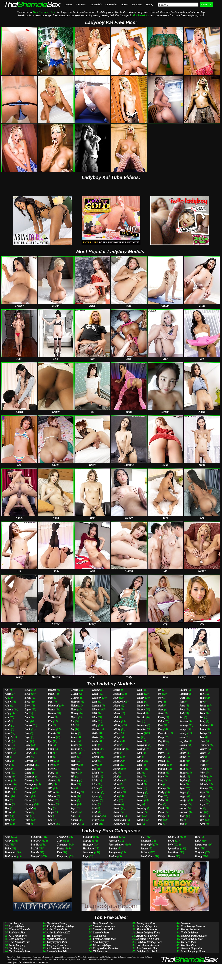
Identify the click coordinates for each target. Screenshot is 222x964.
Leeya (95, 756)
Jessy (74, 772)
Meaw (116, 705)
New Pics (80, 4)
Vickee (203, 748)
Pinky (161, 792)
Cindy (28, 792)
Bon (27, 721)
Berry (28, 705)
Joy (73, 788)
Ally (7, 713)
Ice (72, 721)
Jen (73, 760)
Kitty (94, 725)
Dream (52, 713)
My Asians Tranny (57, 923)
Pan (160, 729)
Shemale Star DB (57, 951)
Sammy (184, 725)
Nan (139, 689)
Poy (160, 823)
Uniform (200, 852)
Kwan (95, 729)
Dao (27, 816)
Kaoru (74, 819)
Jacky (74, 733)
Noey (140, 768)
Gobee (51, 804)
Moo (115, 796)
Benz (27, 701)
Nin (139, 756)
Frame (52, 776)
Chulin (28, 788)
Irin (73, 725)
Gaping (87, 840)
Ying (202, 796)
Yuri (202, 819)
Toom (203, 729)
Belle (27, 693)
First (50, 764)
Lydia (95, 796)
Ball (7, 792)
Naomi (141, 713)
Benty (28, 697)
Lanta (95, 748)
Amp (7, 729)
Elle (50, 721)
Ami (7, 721)
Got (50, 819)
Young (198, 856)
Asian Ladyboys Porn (193, 951)
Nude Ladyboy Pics (192, 938)
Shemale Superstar (191, 948)
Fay (50, 756)
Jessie (74, 768)
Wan (202, 764)
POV (143, 836)
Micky (116, 729)
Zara (202, 823)
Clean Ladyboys (102, 945)
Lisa (94, 784)
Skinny (145, 852)
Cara (27, 756)
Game (51, 780)
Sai (181, 717)
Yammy (204, 788)
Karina (75, 823)
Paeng (161, 717)
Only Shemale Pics (103, 923)
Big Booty (36, 836)
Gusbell (75, 697)
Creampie (62, 836)
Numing (141, 808)
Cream (28, 800)
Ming (116, 752)
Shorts (144, 848)
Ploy (160, 796)
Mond (116, 788)
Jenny (74, 764)
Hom (73, 709)
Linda (95, 772)
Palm (161, 721)
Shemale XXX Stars (147, 938)
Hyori (74, 717)
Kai (73, 816)
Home (68, 4)
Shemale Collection (104, 926)
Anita (8, 741)
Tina (202, 713)
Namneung (119, 819)
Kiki (94, 713)
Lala (94, 745)
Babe (8, 848)
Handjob (88, 844)
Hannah (75, 701)
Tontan (204, 725)
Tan (202, 689)
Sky (182, 748)
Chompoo (30, 784)
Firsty (51, 768)
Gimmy (52, 796)
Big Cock (36, 840)
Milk (116, 733)
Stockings (173, 852)
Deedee (52, 689)
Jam (73, 737)
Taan (182, 816)
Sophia (183, 780)
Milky (116, 737)
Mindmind (119, 748)
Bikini (34, 848)
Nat (139, 721)
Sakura (184, 721)
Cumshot (62, 844)
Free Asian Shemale (147, 945)
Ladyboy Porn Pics (57, 945)
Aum (7, 780)
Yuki (202, 816)
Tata (202, 697)
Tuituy (203, 733)
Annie (8, 752)
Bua (27, 741)
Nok (139, 776)
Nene (140, 741)
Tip (201, 717)
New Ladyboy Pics (146, 926)
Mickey (117, 725)
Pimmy (162, 788)
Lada (95, 741)
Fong (51, 772)
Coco (27, 796)
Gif (50, 784)
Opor (161, 713)
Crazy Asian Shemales (105, 948)
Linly (95, 780)
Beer (7, 819)
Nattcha (141, 729)
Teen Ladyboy (17, 938)
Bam (7, 796)
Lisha (95, 788)
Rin (182, 701)
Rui (182, 713)
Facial (60, 848)
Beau (8, 812)
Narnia (141, 717)
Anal (7, 836)
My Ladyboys (16, 926)
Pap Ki (162, 741)
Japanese (88, 852)
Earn (51, 717)
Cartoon (29, 764)
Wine (202, 780)
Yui (201, 812)
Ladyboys (186, 923)
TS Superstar (100, 951)
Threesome (201, 844)
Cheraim (30, 776)
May (115, 697)
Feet (59, 852)
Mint (116, 764)
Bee (7, 816)
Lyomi (95, 800)
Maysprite (119, 701)
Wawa (203, 768)
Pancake (163, 733)
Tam (182, 823)
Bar (7, 800)
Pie (160, 780)
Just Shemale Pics (146, 948)
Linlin (95, 776)
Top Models (95, 4)
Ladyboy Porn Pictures (194, 935)
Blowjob (35, 856)
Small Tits (173, 836)
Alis (7, 705)
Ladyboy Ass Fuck (146, 951)
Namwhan (119, 823)
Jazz (73, 752)
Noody (140, 792)
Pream (183, 689)
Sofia (182, 764)
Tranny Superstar (191, 929)
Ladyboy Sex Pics (57, 942)
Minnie (117, 760)
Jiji (72, 776)
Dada (28, 812)
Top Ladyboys (17, 948)
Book (27, 729)
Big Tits (35, 844)
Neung (141, 748)
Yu (201, 808)
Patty (161, 752)
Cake (27, 745)
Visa (202, 756)
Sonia (183, 776)
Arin (7, 764)
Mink (116, 756)
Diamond (53, 705)
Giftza (51, 792)
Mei (115, 717)
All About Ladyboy (147, 935)
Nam (116, 812)
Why (202, 772)
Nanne (141, 705)
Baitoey (9, 788)
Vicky (203, 752)
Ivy (72, 729)
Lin (94, 768)
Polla (161, 800)
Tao (202, 693)
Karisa (96, 689)
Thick (198, 840)
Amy (7, 733)
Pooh (161, 812)
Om (160, 701)
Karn (95, 693)
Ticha (203, 709)
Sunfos (183, 800)
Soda (182, 760)
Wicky (203, 776)
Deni (50, 697)
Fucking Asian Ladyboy (60, 926)
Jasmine (75, 748)
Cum (59, 840)
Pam (160, 725)
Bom (27, 717)
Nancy (140, 697)
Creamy (29, 804)
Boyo (27, 737)
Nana (140, 693)
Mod (115, 776)
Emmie (52, 733)
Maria (116, 689)
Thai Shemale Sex (27, 962)
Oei (139, 823)
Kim (94, 717)
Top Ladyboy (16, 923)
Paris (161, 745)
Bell (7, 823)
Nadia (116, 808)
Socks (171, 840)
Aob (7, 756)
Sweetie (184, 812)
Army (8, 776)
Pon (160, 804)
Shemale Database (146, 929)
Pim (160, 784)
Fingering (62, 856)
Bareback (10, 852)
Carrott (29, 760)
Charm (28, 768)
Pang (161, 737)
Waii (202, 760)
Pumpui (184, 693)
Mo (115, 772)
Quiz (182, 697)
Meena (117, 713)
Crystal (29, 808)
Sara (182, 737)
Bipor (28, 709)
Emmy (51, 737)
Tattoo (171, 856)
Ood (160, 705)
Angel (8, 737)
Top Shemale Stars (19, 951)
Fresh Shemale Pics (104, 938)
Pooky (161, 816)
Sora (182, 784)
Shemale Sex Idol (103, 929)
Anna (8, 748)
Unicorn (204, 745)
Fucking (88, 836)
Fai (50, 745)
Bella (27, 689)
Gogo (51, 812)
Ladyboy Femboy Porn (149, 942)
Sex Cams (136, 4)
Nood (140, 788)
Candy (28, 752)
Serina (183, 745)
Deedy (51, 693)
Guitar (74, 693)
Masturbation (116, 844)
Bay (7, 808)
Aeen (8, 693)
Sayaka (184, 741)
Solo (170, 844)
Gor (50, 816)
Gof (50, 808)
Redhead (146, 840)
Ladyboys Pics (17, 932)
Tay (202, 701)
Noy (139, 804)
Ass (7, 844)
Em (50, 725)
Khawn (96, 709)
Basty (8, 804)
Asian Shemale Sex (58, 929)
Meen (116, 709)
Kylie (95, 733)
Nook (140, 796)
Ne (138, 737)
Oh (159, 689)
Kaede (74, 812)
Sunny (183, 804)
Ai (6, 697)
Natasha (142, 725)
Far (50, 752)
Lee (94, 752)
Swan (183, 808)
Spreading (173, 848)
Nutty (140, 819)
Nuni (140, 812)
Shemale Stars (101, 932)
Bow (27, 733)
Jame (74, 741)
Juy (73, 808)
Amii (7, 725)
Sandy (183, 733)
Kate (94, 701)
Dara (27, 819)
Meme (116, 721)
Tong (202, 721)
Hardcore (88, 848)
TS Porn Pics (188, 942)
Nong (140, 780)
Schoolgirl (147, 844)
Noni (140, 784)
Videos (124, 4)
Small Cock (147, 856)
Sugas (183, 792)
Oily (160, 697)
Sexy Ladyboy (101, 942)
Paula (161, 756)
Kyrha (95, 737)
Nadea (117, 804)
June (73, 804)
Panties (113, 848)
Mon (116, 784)
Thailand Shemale (19, 929)
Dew (50, 701)
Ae (6, 689)
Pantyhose (115, 852)
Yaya (202, 792)
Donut (51, 709)
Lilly (94, 760)
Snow (183, 756)
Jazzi (73, 756)
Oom (160, 709)
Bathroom (10, 856)
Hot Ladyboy (54, 935)
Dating (149, 4)
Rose (182, 709)
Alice (8, 701)
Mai (94, 808)
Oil (159, 693)
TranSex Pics (188, 945)
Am (7, 717)
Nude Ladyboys (189, 932)
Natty (140, 733)
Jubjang (75, 792)
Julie (73, 800)
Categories (111, 4)
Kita (94, 721)
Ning (140, 760)
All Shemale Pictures (59, 948)
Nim (139, 752)
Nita (139, 764)
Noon (140, 800)
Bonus (28, 725)
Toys (197, 848)
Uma (202, 741)
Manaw (96, 816)
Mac (94, 804)
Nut (139, 816)
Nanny (141, 709)
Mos (115, 800)
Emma (51, 729)
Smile (183, 752)
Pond (161, 808)
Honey (74, 713)
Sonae (183, 772)
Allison (9, 709)
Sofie (182, 768)
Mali (94, 812)
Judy (73, 796)
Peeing (113, 856)
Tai (181, 819)
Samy (183, 729)
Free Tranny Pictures (193, 926)
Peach (161, 760)
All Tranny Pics (18, 935)
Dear (27, 823)
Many (95, 819)
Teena (203, 705)
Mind (116, 745)
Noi (139, 772)
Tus (202, 737)
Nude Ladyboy (17, 945)
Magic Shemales (56, 938)
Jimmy (74, 780)
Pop (160, 819)
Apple (8, 760)
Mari (95, 823)
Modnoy (118, 780)
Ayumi (8, 784)
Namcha (118, 816)
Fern (51, 760)
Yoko (202, 800)
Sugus (183, 796)
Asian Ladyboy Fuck (148, 932)
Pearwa (162, 764)
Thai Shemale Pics (19, 942)
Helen (74, 705)
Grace (51, 823)
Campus (29, 748)
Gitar (51, 800)
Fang (51, 748)
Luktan (96, 792)
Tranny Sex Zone (146, 923)
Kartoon (96, 697)
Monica (117, 792)
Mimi (116, 741)
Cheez (28, 772)
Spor (182, 788)
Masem (117, 693)
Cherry (28, 780)
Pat (160, 748)
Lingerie (113, 836)
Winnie (204, 784)
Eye (50, 741)
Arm (7, 772)
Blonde (35, 852)
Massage (114, 840)
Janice (74, 745)
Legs (85, 856)
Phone (161, 772)
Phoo (161, 776)
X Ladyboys (99, 935)
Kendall (96, 705)
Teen (197, 836)
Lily (94, 764)
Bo (26, 713)
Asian (8, 840)
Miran (117, 768)
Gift (50, 788)
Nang (140, 701)
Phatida (162, 768)
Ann (7, 745)
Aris (7, 768)
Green (74, 689)
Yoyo (202, 804)
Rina (182, 705)
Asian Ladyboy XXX (58, 932)
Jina (73, 784)
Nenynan (142, 745)
